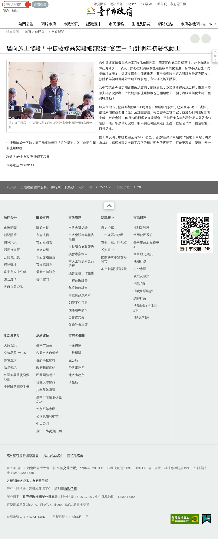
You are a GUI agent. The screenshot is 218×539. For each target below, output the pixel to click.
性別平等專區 (45, 409)
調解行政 (139, 298)
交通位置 (69, 468)
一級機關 (75, 345)
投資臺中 (107, 250)
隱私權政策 (75, 455)
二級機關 (75, 353)
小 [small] (210, 24)
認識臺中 (94, 24)
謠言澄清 (10, 279)
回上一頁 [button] (206, 38)
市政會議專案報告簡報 (81, 237)
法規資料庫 (141, 317)
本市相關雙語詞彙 (114, 269)
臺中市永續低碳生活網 (49, 399)
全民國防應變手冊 (16, 386)
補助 (15, 11)
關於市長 (42, 227)
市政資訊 (71, 24)
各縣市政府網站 (47, 353)
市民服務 (116, 24)
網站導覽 (116, 4)
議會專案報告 (78, 254)
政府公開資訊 (13, 287)
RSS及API (146, 4)
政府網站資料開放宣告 (23, 455)
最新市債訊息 (45, 272)
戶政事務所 (77, 367)
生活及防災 (141, 24)
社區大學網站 (45, 382)
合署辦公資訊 (143, 254)
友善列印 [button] (195, 38)
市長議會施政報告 (81, 246)
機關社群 (139, 261)
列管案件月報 (78, 302)
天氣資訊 (10, 345)
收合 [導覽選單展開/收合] (109, 205)
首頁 (28, 32)
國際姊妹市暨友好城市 (114, 259)
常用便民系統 (143, 235)
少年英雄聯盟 (45, 390)
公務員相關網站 (47, 416)
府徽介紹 (42, 250)
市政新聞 (57, 32)
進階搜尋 (40, 4)
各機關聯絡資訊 (18, 480)
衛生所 (73, 382)
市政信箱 (70, 488)
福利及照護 (141, 227)
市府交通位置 (45, 257)
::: (1, 2)
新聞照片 (10, 235)
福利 (6, 11)
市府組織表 (44, 242)
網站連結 (165, 24)
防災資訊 (10, 367)
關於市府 (48, 24)
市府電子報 (178, 4)
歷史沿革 (107, 227)
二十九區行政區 (112, 235)
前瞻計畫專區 (78, 325)
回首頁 (162, 4)
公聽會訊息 (12, 257)
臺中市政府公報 (15, 272)
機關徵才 (10, 264)
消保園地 (139, 283)
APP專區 (139, 269)
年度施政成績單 (80, 295)
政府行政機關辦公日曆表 (40, 496)
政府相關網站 (45, 367)
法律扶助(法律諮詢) (145, 308)
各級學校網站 (45, 360)
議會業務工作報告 (81, 273)
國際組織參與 (78, 310)
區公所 (73, 360)
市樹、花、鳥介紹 (114, 242)
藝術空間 (42, 279)
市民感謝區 (44, 264)
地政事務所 (77, 375)
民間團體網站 (45, 375)
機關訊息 (10, 242)
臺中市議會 (44, 345)
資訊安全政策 (52, 455)
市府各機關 (190, 24)
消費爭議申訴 (143, 291)
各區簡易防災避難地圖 (16, 377)
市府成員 (42, 235)
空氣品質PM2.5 (15, 353)
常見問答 (100, 4)
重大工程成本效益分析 (81, 263)
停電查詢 (10, 360)
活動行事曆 (12, 250)
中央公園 (42, 423)
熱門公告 (26, 24)
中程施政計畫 (78, 280)
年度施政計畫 (78, 288)
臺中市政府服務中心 (146, 244)
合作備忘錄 (77, 317)
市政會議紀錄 (78, 227)
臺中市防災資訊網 (49, 431)
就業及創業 (141, 276)
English (131, 4)
